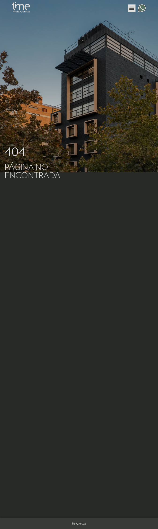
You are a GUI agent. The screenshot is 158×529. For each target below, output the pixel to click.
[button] (131, 8)
